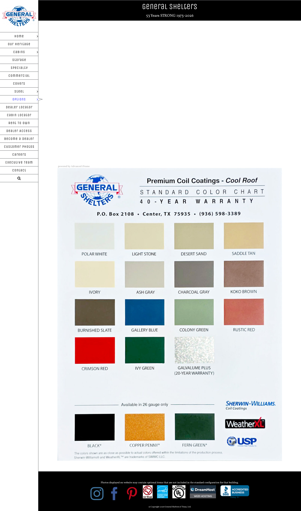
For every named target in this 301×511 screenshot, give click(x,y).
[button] (19, 178)
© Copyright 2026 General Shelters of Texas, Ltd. (170, 506)
